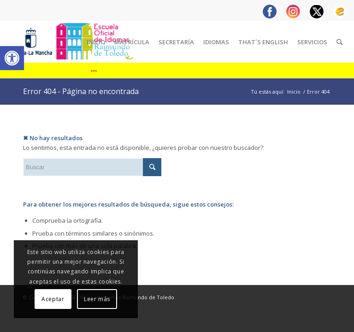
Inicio (294, 91)
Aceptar (52, 299)
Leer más (97, 299)
